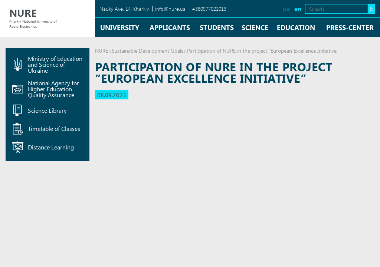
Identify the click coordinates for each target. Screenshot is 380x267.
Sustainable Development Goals (147, 50)
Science (255, 27)
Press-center (350, 27)
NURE (101, 50)
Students (217, 27)
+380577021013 (209, 8)
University (119, 27)
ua (286, 8)
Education (296, 27)
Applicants (170, 27)
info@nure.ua (170, 8)
